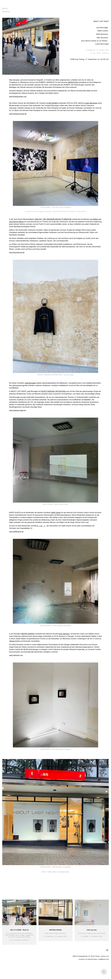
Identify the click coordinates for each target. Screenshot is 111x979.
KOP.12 (5, 9)
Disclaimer (6, 12)
